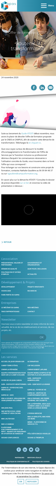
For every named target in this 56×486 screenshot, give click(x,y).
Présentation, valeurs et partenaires (12, 264)
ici (43, 348)
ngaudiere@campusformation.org (22, 173)
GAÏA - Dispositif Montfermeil (14, 384)
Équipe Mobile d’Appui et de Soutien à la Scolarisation (39, 374)
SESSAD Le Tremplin (35, 438)
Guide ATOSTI (27, 133)
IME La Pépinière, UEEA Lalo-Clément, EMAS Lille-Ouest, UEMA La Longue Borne (39, 406)
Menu (47, 6)
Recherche (32, 291)
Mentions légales (34, 457)
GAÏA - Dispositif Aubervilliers (34, 379)
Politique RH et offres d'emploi (11, 273)
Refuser (32, 481)
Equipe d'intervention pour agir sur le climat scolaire (13, 374)
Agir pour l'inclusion (36, 269)
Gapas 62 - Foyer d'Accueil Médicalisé (12, 389)
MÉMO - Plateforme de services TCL (36, 423)
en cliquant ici (35, 142)
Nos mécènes (33, 307)
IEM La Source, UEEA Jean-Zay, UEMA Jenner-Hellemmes (13, 399)
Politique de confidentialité (18, 461)
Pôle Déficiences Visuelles (38, 434)
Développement (8, 287)
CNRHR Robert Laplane (37, 369)
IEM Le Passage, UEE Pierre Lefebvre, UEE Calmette (38, 399)
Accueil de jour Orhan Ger (12, 361)
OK (42, 337)
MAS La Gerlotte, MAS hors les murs (38, 418)
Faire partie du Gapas (10, 295)
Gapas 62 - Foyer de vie (36, 390)
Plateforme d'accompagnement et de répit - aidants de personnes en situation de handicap (13, 430)
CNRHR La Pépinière (9, 369)
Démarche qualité (9, 269)
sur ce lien (24, 182)
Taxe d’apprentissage (10, 311)
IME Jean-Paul (7, 408)
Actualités (32, 274)
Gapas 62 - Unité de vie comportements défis (36, 394)
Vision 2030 (6, 291)
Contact (31, 311)
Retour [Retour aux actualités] (6, 242)
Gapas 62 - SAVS (7, 395)
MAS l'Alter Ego (8, 419)
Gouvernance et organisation (34, 264)
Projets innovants (35, 287)
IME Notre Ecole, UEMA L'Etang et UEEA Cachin (11, 412)
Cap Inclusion (33, 365)
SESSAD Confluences (10, 438)
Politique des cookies (40, 461)
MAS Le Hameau (7, 424)
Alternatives (33, 361)
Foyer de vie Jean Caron (11, 380)
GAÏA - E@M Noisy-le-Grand (38, 384)
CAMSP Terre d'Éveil (9, 365)
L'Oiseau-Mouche (34, 413)
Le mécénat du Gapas (10, 307)
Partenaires (19, 457)
